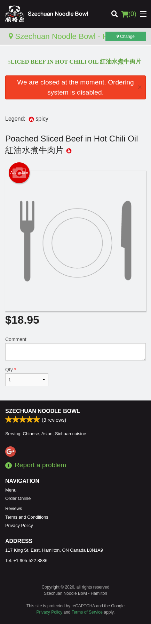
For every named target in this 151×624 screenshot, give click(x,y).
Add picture (19, 172)
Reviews (13, 508)
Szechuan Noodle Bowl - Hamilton (71, 36)
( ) (128, 14)
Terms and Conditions (26, 517)
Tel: (26, 560)
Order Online (18, 498)
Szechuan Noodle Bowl (42, 411)
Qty (26, 376)
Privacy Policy (19, 525)
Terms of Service (87, 612)
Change (126, 36)
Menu (10, 490)
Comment (75, 348)
